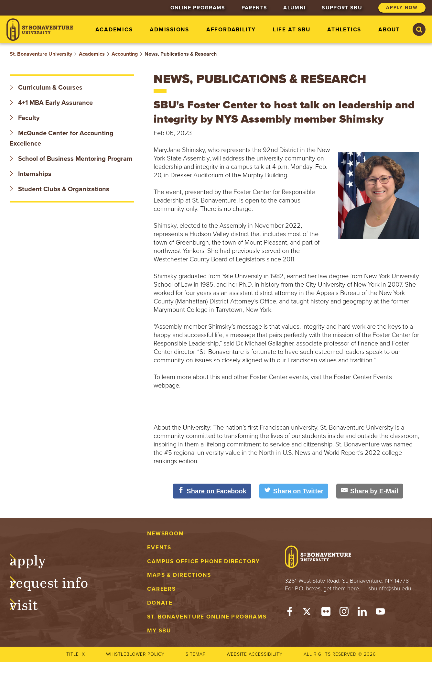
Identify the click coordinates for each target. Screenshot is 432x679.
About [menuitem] (389, 29)
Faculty (24, 118)
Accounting (125, 54)
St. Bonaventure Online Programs (207, 616)
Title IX (75, 654)
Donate (160, 602)
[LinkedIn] (362, 613)
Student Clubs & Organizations (59, 189)
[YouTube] (380, 613)
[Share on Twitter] (293, 491)
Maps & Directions (179, 575)
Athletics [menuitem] (344, 29)
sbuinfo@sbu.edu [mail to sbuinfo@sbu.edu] (389, 588)
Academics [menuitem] (114, 29)
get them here (341, 588)
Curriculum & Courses (46, 88)
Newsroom (165, 533)
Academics (92, 54)
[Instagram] (344, 613)
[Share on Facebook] (212, 491)
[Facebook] (290, 613)
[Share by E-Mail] (369, 491)
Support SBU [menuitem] (342, 8)
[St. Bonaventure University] (39, 29)
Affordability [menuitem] (231, 29)
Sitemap (196, 654)
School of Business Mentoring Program (71, 159)
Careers (161, 589)
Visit (30, 604)
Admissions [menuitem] (169, 29)
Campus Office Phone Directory (203, 561)
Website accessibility (255, 654)
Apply (34, 559)
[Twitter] (308, 613)
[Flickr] (326, 613)
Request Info (55, 581)
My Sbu (159, 630)
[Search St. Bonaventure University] (419, 29)
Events (159, 547)
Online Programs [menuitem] (197, 8)
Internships (30, 174)
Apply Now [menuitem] (402, 7)
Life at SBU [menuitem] (291, 29)
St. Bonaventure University (41, 54)
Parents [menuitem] (254, 8)
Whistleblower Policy (135, 654)
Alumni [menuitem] (294, 8)
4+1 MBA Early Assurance (52, 103)
